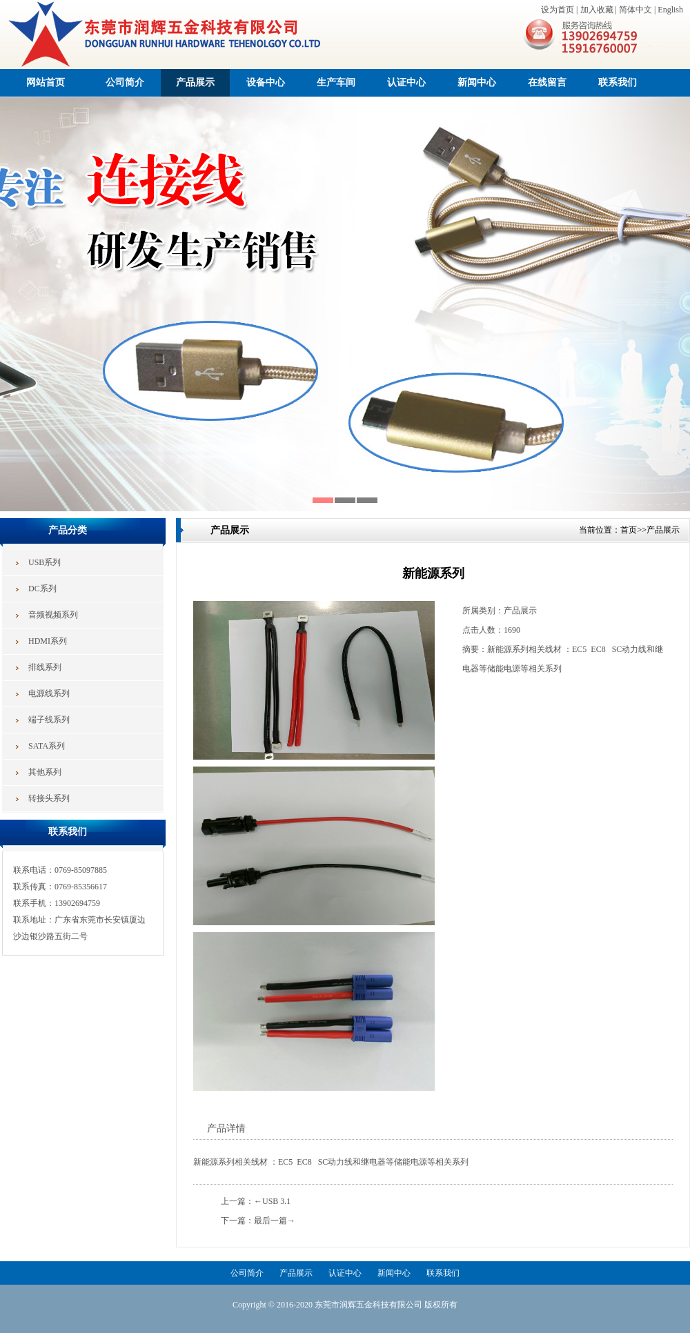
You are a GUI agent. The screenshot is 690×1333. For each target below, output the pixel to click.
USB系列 (44, 562)
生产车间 (336, 82)
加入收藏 (596, 9)
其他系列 (44, 772)
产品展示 (195, 82)
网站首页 (45, 82)
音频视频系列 (53, 615)
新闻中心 (476, 82)
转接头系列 (49, 798)
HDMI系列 (47, 641)
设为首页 (557, 9)
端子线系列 (49, 719)
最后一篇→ (274, 1220)
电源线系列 (49, 693)
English (670, 9)
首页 (628, 530)
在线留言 (547, 82)
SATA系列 (46, 746)
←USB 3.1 (272, 1201)
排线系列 (44, 667)
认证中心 (406, 82)
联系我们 (617, 82)
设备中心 (265, 82)
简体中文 (635, 9)
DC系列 (42, 588)
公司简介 (125, 82)
